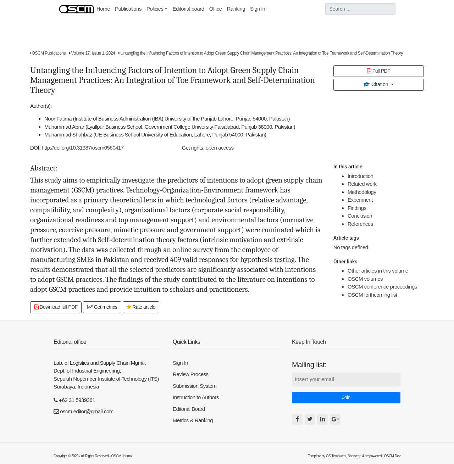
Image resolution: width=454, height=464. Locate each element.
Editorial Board (189, 409)
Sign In (180, 363)
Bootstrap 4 (356, 456)
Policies (155, 9)
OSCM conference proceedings (382, 287)
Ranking (236, 9)
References (360, 224)
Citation (376, 84)
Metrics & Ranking (193, 420)
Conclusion (360, 216)
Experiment (360, 200)
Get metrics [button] (102, 307)
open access (220, 148)
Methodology (362, 192)
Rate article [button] (141, 307)
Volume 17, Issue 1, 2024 (92, 53)
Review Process (191, 374)
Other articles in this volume (378, 271)
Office (215, 9)
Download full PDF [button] (56, 307)
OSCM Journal (122, 456)
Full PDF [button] (378, 71)
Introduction (360, 176)
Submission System (194, 386)
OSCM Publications (48, 53)
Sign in (257, 9)
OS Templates (336, 456)
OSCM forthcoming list (372, 295)
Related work (362, 184)
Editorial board (188, 9)
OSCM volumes (365, 279)
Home (104, 8)
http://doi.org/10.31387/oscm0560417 (83, 148)
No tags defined (350, 247)
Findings (357, 208)
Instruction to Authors (196, 397)
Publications (128, 9)
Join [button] (346, 397)
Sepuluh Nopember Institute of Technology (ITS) (106, 379)
